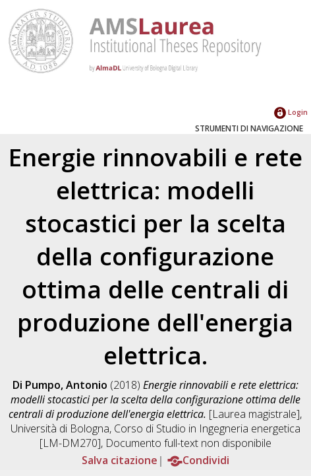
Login (291, 112)
